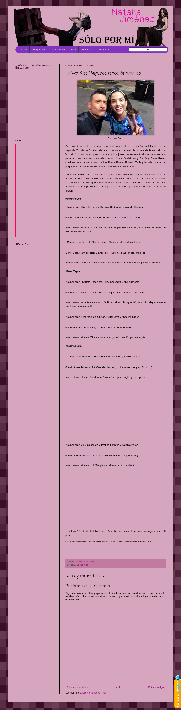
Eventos (85, 49)
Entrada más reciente (77, 687)
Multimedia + (58, 49)
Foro (73, 49)
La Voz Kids (82, 565)
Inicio (24, 49)
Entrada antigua (156, 687)
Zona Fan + (102, 49)
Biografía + (39, 49)
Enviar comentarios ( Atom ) (94, 693)
